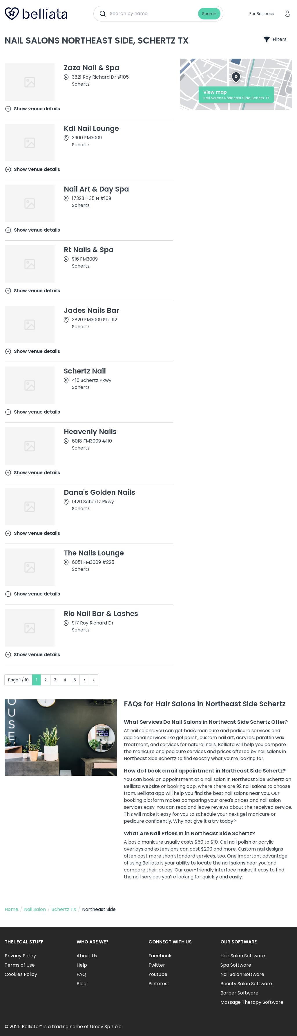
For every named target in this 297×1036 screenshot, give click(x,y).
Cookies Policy (21, 974)
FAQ (81, 974)
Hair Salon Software (242, 955)
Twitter (156, 965)
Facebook (159, 955)
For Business (261, 14)
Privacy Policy (20, 955)
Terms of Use (20, 965)
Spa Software (235, 965)
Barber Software (239, 993)
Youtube (157, 974)
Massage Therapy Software (251, 1002)
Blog (81, 983)
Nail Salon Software (242, 974)
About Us (87, 955)
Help (82, 965)
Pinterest (158, 983)
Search (209, 14)
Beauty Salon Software (246, 983)
